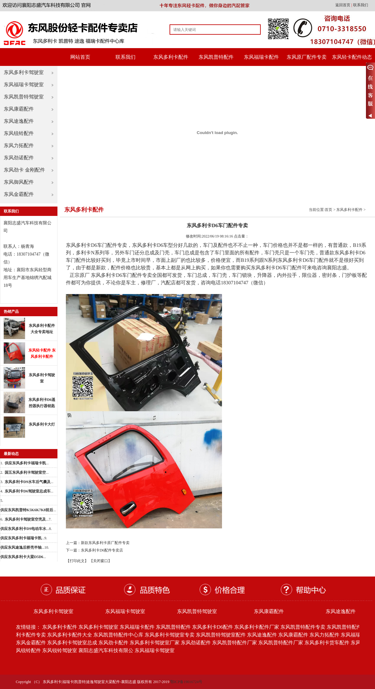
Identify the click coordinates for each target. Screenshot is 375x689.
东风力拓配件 (19, 145)
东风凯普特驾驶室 (24, 96)
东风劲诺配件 (19, 157)
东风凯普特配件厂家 (234, 642)
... (27, 463)
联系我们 (360, 5)
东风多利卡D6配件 (212, 627)
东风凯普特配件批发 (349, 627)
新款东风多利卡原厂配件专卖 (105, 543)
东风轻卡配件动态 (352, 57)
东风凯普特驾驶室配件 (221, 634)
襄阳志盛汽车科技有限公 (105, 650)
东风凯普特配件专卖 (302, 627)
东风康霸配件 (19, 109)
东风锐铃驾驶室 (59, 650)
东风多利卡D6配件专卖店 (102, 550)
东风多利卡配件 (170, 57)
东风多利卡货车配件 (326, 642)
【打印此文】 (77, 561)
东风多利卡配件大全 (69, 634)
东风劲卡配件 (113, 642)
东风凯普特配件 (216, 57)
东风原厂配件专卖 (307, 57)
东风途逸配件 (19, 121)
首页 (328, 209)
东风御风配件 (19, 182)
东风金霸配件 (19, 194)
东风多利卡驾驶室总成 (72, 642)
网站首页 (80, 57)
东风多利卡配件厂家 (256, 627)
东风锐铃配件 (19, 133)
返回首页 (343, 5)
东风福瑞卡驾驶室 (24, 84)
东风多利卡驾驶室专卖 (170, 634)
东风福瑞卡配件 (261, 57)
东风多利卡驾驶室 (24, 72)
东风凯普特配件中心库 (118, 634)
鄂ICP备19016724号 (186, 682)
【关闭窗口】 (100, 561)
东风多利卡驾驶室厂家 (155, 642)
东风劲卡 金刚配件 (24, 169)
